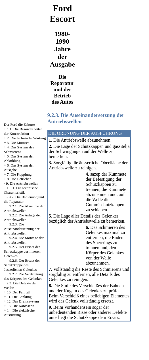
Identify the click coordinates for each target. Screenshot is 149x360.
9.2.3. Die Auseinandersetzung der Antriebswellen (21, 228)
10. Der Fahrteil (18, 292)
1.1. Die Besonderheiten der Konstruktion (23, 131)
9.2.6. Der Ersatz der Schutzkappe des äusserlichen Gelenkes (22, 265)
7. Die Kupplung (19, 174)
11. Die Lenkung (19, 297)
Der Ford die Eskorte (19, 124)
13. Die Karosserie (20, 306)
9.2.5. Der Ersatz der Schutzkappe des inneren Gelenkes (22, 251)
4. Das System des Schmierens (19, 149)
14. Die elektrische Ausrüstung (19, 312)
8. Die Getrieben (19, 179)
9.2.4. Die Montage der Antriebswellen (24, 240)
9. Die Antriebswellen (22, 183)
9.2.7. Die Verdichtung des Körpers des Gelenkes (23, 276)
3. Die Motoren (18, 142)
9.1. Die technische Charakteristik (21, 190)
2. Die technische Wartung (26, 138)
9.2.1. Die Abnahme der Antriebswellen (24, 208)
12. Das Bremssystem (23, 301)
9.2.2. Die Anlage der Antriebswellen (22, 217)
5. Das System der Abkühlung (19, 158)
